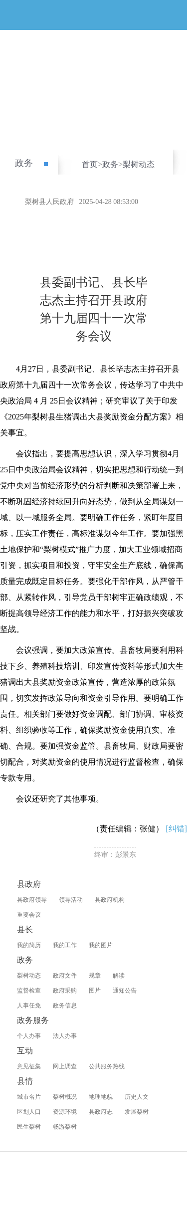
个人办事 (29, 1035)
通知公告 (125, 990)
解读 (119, 975)
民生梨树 (29, 1126)
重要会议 (29, 914)
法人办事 (65, 1035)
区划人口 (29, 1111)
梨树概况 (65, 1096)
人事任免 (29, 1005)
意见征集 (29, 1066)
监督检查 (29, 990)
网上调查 (65, 1066)
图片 (95, 990)
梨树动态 (139, 164)
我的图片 (101, 945)
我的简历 (29, 945)
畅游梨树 (65, 1126)
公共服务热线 (107, 1066)
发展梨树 (137, 1111)
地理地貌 (101, 1096)
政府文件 (65, 975)
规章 (95, 975)
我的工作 (65, 945)
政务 (24, 163)
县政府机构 (110, 899)
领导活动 (71, 899)
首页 (90, 164)
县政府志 (101, 1111)
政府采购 (65, 990)
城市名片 (29, 1096)
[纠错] (176, 828)
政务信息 (65, 1005)
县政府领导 (32, 899)
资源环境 (65, 1111)
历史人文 (137, 1096)
